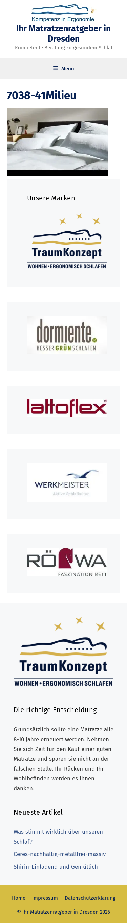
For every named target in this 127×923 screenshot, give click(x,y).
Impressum (45, 898)
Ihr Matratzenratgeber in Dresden (63, 34)
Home (18, 898)
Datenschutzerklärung (90, 898)
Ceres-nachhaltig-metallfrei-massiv (60, 854)
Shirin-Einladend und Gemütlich (56, 866)
